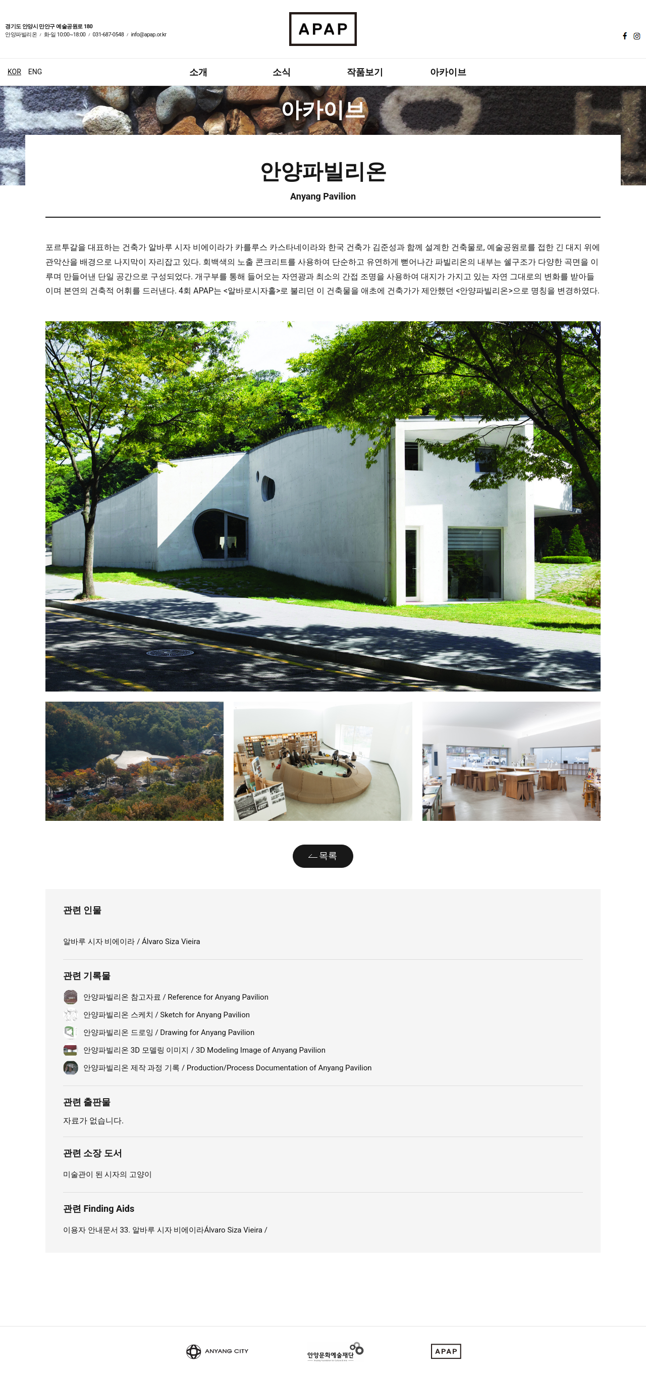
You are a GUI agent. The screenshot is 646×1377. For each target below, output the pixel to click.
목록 (328, 855)
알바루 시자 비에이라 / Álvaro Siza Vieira (131, 941)
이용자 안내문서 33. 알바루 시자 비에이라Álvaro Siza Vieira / (165, 1230)
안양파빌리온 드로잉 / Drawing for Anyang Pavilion (168, 1032)
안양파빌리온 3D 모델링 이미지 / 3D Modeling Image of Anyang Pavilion (204, 1050)
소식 (282, 72)
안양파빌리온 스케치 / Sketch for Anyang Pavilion (166, 1014)
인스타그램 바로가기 (636, 35)
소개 (198, 72)
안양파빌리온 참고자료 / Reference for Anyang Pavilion (175, 997)
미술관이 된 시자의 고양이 (107, 1174)
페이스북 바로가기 (624, 35)
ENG (35, 72)
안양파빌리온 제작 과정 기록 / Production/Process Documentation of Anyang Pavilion (227, 1067)
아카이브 (448, 72)
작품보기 (365, 72)
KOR (14, 72)
